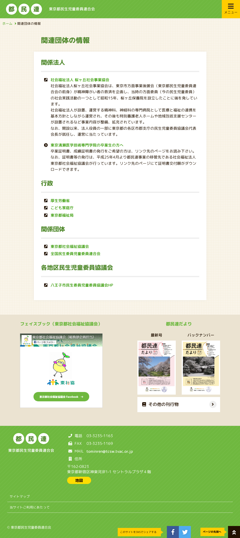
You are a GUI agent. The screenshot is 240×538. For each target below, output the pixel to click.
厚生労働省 (60, 200)
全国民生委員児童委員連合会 (75, 253)
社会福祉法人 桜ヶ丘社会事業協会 (80, 79)
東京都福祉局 (61, 215)
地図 (79, 480)
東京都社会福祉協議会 (69, 246)
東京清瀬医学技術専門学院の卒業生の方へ (87, 145)
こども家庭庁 (61, 207)
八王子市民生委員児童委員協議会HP (81, 285)
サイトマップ (20, 496)
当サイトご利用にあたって (30, 507)
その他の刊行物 (160, 404)
